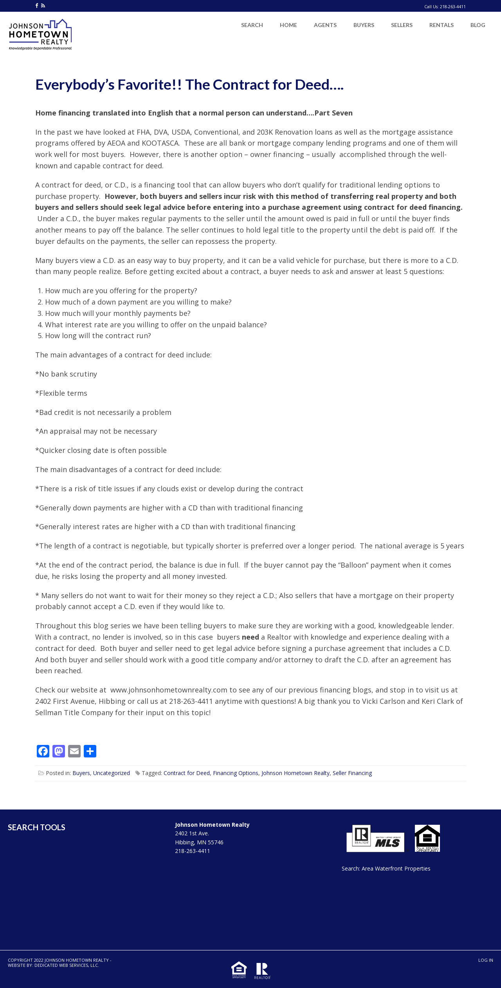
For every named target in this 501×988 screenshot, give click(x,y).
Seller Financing (352, 773)
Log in (485, 960)
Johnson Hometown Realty (295, 773)
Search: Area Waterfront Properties (386, 868)
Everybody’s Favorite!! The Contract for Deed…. (189, 84)
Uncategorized (111, 773)
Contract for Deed (187, 773)
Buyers (81, 773)
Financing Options (235, 773)
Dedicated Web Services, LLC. (66, 965)
